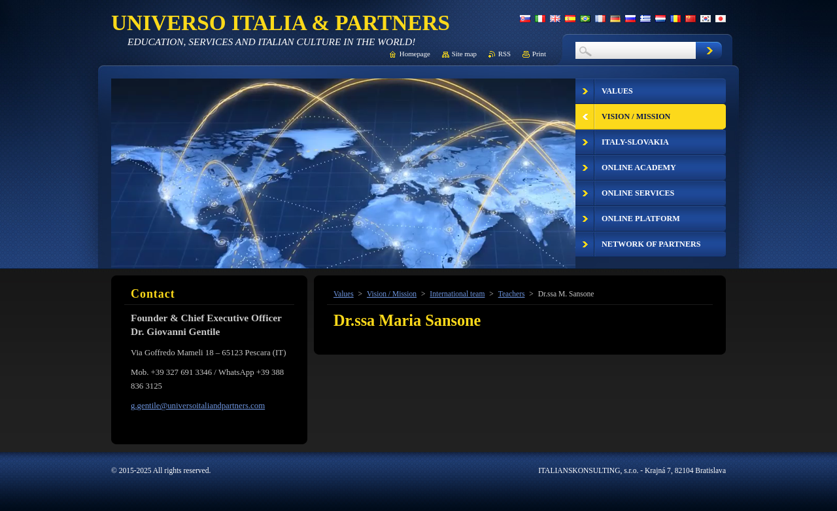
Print (539, 54)
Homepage (415, 54)
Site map (464, 54)
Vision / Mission (392, 294)
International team (457, 294)
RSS (504, 54)
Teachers (511, 294)
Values (343, 294)
